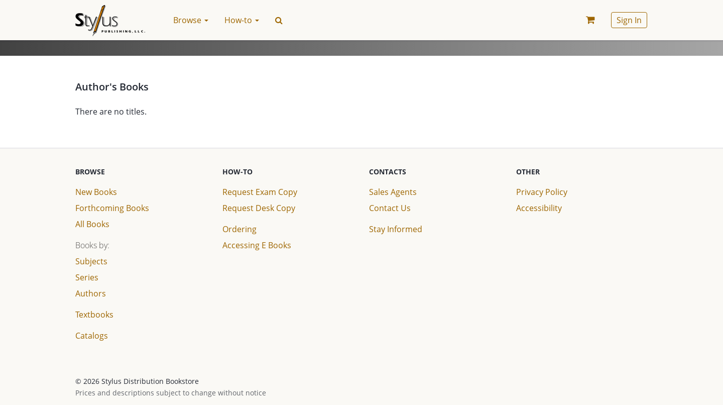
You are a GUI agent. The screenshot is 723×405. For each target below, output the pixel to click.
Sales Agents (393, 191)
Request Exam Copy (259, 191)
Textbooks (94, 314)
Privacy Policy (541, 191)
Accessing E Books (256, 245)
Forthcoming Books (112, 208)
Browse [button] (190, 20)
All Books (92, 224)
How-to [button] (241, 20)
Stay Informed (395, 229)
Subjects (91, 261)
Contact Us (390, 208)
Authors (90, 293)
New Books (96, 191)
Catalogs (91, 335)
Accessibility (539, 208)
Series (86, 277)
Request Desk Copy (258, 208)
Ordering (239, 229)
